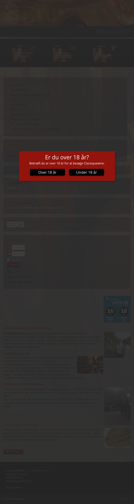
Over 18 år (47, 172)
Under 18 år (86, 172)
